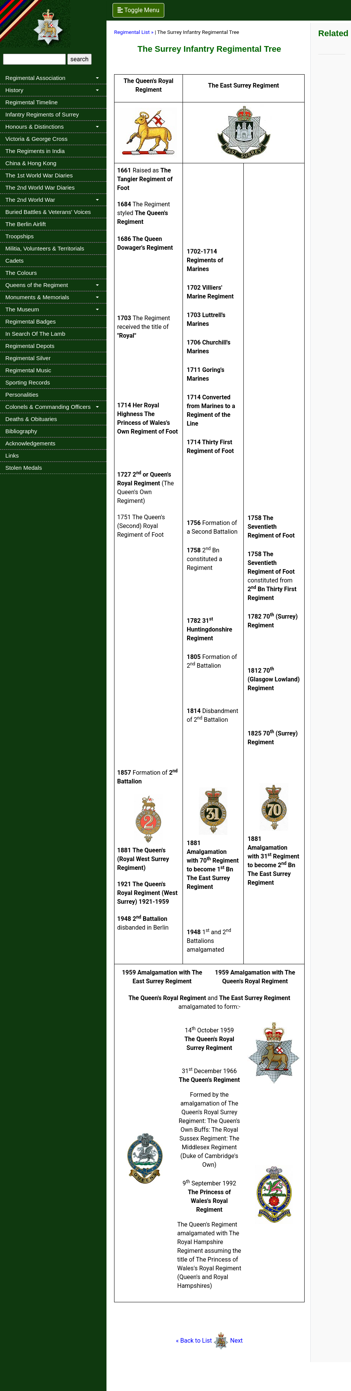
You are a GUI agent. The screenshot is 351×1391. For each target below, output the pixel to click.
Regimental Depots (29, 346)
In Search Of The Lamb (35, 333)
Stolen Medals (23, 467)
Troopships (19, 236)
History (14, 90)
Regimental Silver (28, 358)
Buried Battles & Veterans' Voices (48, 212)
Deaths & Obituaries (31, 419)
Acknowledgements (30, 443)
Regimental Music (28, 370)
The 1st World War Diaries (39, 175)
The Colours (21, 273)
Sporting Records (27, 382)
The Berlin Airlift (25, 224)
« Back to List (202, 1340)
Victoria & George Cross (36, 139)
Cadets (14, 260)
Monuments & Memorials (37, 297)
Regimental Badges (30, 321)
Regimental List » (134, 32)
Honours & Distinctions (34, 126)
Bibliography (21, 431)
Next (236, 1340)
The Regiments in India (35, 151)
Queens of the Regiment (36, 285)
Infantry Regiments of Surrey (42, 114)
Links (12, 455)
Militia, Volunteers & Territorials (44, 248)
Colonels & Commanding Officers (48, 407)
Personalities (21, 394)
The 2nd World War (30, 199)
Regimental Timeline (31, 102)
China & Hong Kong (30, 163)
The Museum (22, 309)
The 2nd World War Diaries (40, 187)
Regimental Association (35, 78)
